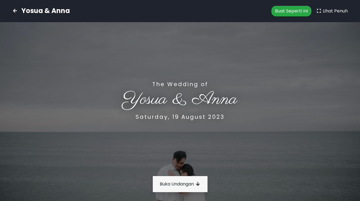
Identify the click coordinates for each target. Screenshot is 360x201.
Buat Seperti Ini (291, 11)
